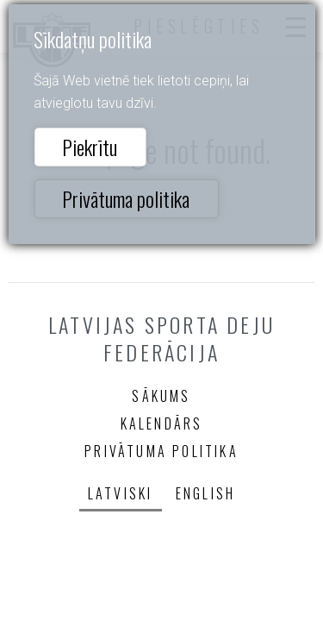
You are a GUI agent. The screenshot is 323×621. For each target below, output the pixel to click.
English (205, 493)
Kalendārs (162, 423)
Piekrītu (89, 146)
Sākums (161, 396)
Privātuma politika (125, 198)
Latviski (120, 493)
